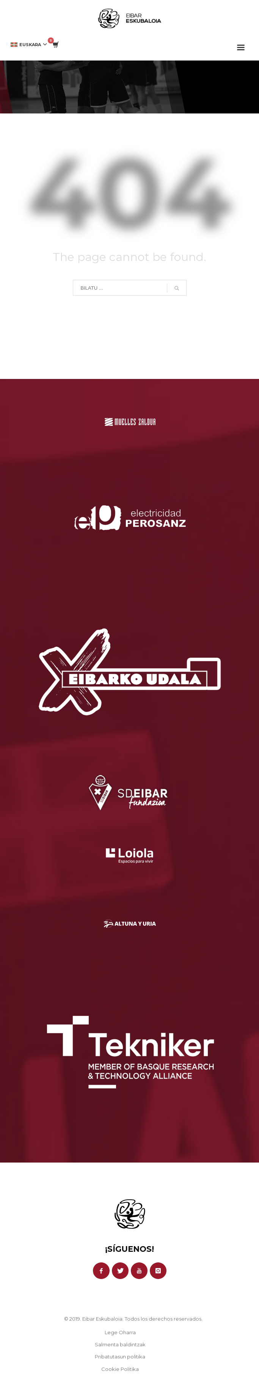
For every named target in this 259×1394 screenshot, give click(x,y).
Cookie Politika (120, 1369)
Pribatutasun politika (120, 1357)
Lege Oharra (120, 1332)
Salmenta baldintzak (120, 1344)
